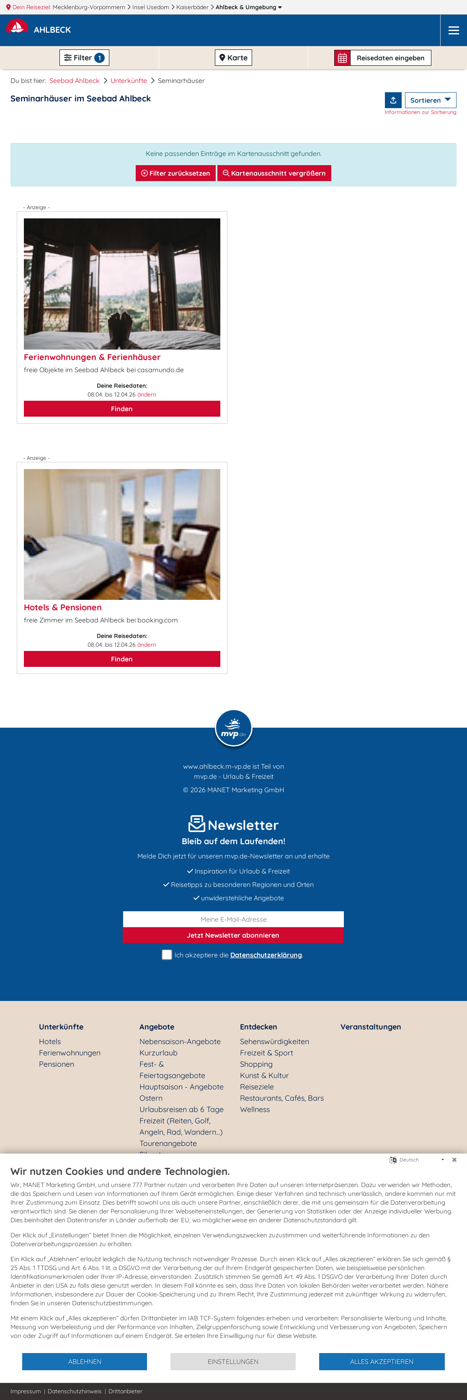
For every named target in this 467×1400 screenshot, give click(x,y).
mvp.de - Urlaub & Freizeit (233, 776)
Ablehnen (84, 1361)
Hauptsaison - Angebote (181, 1086)
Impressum (25, 1391)
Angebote (156, 1027)
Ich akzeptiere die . (233, 955)
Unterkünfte (129, 80)
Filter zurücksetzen (175, 173)
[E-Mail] (233, 919)
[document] (233, 1258)
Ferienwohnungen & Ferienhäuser (92, 357)
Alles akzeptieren (381, 1361)
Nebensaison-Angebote (180, 1041)
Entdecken (258, 1027)
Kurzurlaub (158, 1053)
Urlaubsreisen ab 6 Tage (181, 1109)
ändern (146, 394)
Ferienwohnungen (70, 1053)
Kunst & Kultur (264, 1075)
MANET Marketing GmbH (245, 790)
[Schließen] (454, 1160)
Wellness (255, 1109)
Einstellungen (233, 1361)
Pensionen (56, 1064)
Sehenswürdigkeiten (274, 1041)
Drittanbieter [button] (125, 1391)
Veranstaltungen (371, 1027)
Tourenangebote (168, 1143)
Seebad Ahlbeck (74, 80)
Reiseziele (257, 1086)
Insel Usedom (151, 7)
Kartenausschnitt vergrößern (274, 173)
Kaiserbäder (193, 7)
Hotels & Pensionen (63, 607)
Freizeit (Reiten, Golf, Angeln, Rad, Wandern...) (181, 1126)
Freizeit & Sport (266, 1053)
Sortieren (426, 100)
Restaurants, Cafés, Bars (282, 1098)
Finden (122, 408)
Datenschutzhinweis (75, 1391)
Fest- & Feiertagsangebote (172, 1069)
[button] (54, 30)
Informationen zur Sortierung (421, 112)
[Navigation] (453, 30)
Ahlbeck (249, 7)
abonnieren (233, 935)
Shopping (256, 1064)
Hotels (50, 1041)
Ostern (151, 1098)
